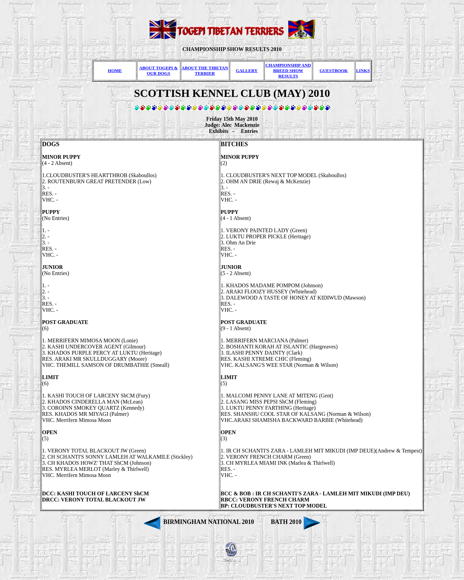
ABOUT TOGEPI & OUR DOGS (158, 70)
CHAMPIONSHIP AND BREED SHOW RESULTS (288, 71)
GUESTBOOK (334, 70)
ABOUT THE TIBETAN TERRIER (205, 70)
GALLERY (247, 70)
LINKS (363, 70)
